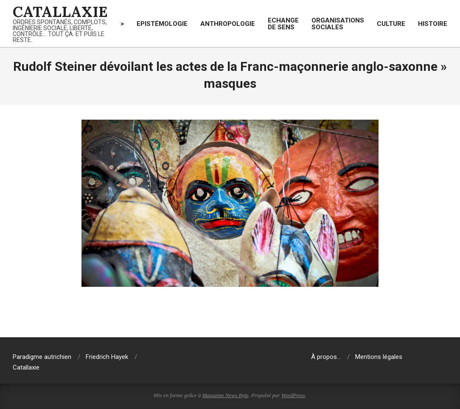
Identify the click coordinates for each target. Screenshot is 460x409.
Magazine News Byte (225, 395)
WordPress (293, 395)
